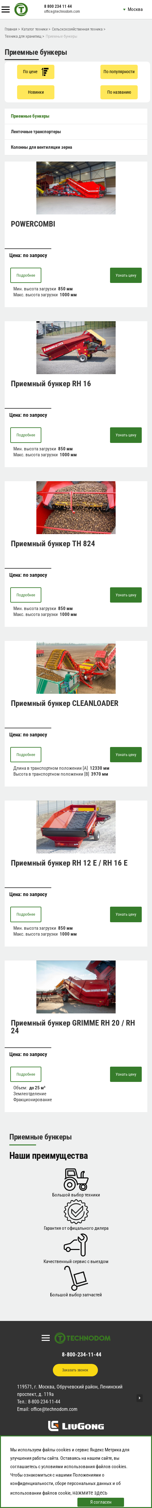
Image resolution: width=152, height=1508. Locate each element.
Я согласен (101, 1502)
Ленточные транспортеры (36, 131)
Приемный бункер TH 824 (53, 543)
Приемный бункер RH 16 (51, 383)
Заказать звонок (75, 1370)
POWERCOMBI (33, 223)
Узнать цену (126, 275)
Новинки (36, 92)
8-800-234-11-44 (81, 1354)
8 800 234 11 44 (58, 6)
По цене (35, 72)
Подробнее (25, 275)
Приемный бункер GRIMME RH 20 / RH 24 (73, 1026)
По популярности (119, 71)
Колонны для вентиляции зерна (41, 147)
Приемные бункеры (30, 116)
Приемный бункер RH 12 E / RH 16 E (69, 862)
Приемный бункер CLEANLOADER (64, 703)
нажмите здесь (90, 1492)
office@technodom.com (62, 11)
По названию (119, 92)
